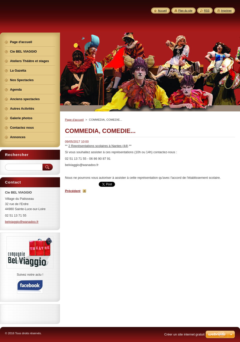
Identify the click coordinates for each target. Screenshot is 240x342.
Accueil (162, 10)
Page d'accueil (74, 119)
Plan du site (185, 10)
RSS (207, 10)
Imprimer (226, 10)
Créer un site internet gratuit (184, 334)
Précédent (72, 191)
